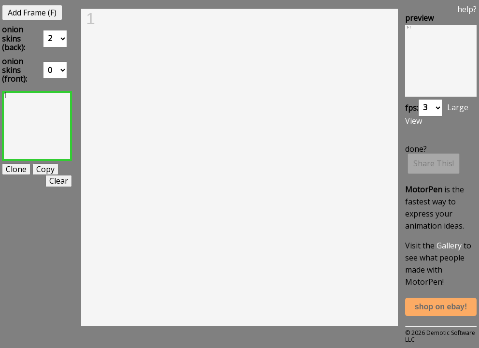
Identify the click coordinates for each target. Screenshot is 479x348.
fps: (411, 107)
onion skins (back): (13, 38)
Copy (45, 169)
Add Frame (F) (32, 12)
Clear (58, 180)
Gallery (449, 245)
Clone (16, 169)
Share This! (433, 163)
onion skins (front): (14, 70)
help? (467, 9)
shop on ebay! (441, 307)
